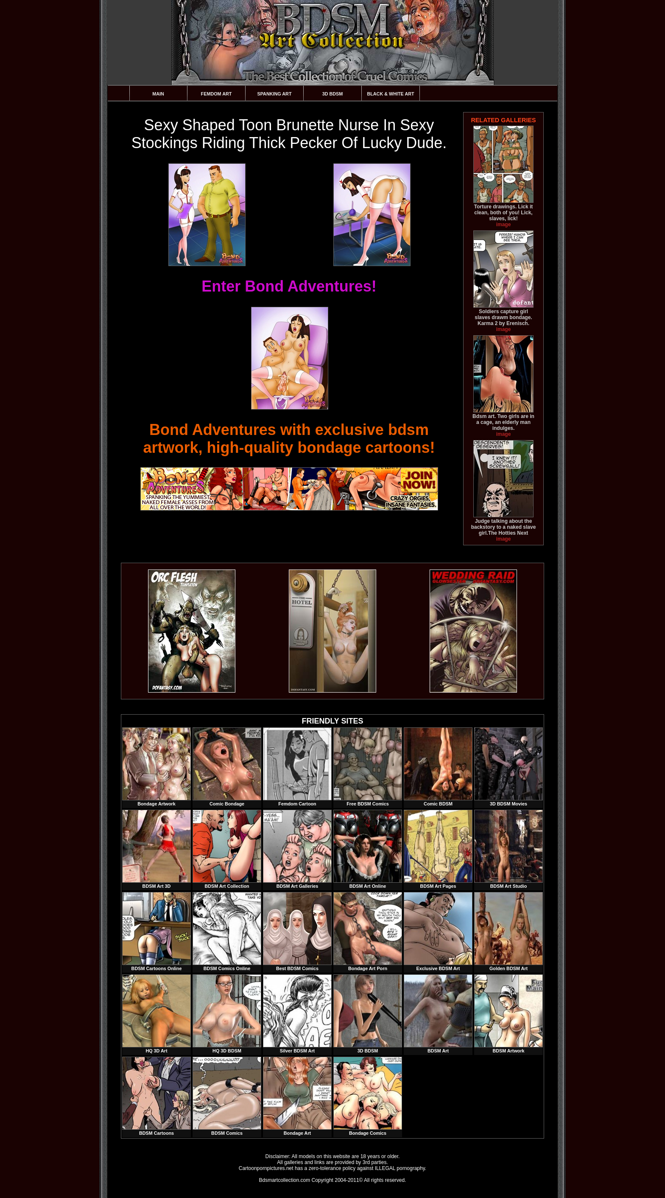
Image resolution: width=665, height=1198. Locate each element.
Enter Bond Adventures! (289, 286)
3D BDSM (332, 93)
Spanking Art (274, 93)
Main (158, 93)
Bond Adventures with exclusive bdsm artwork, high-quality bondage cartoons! (289, 438)
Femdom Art (216, 93)
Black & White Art (390, 93)
